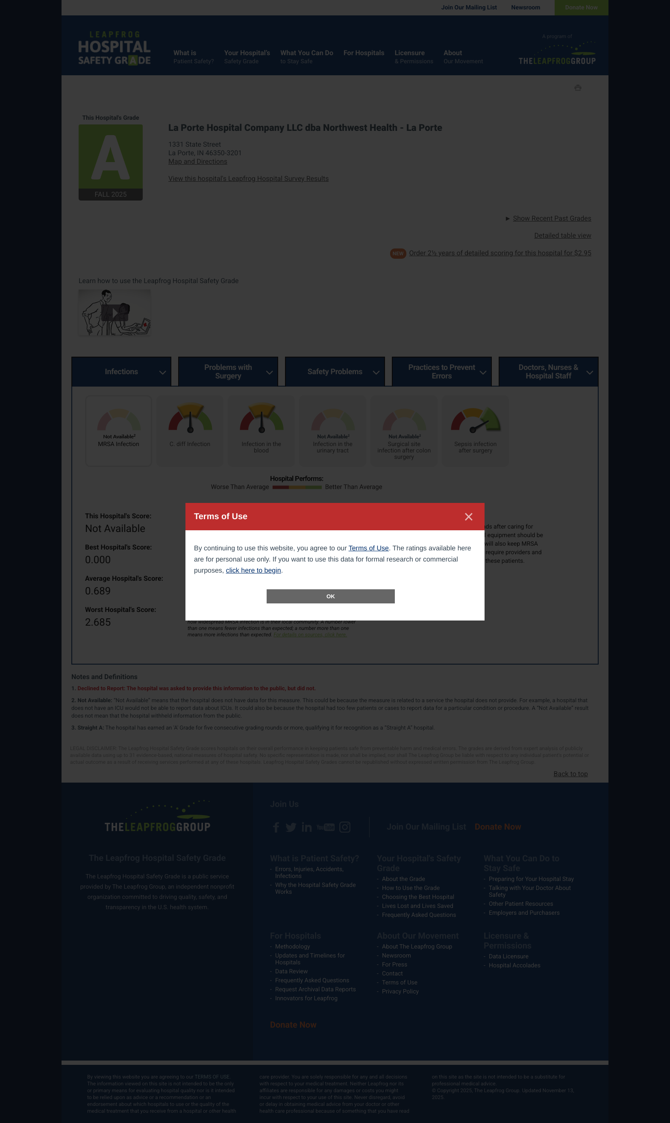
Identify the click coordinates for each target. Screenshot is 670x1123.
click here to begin (253, 570)
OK (330, 596)
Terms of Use (369, 548)
